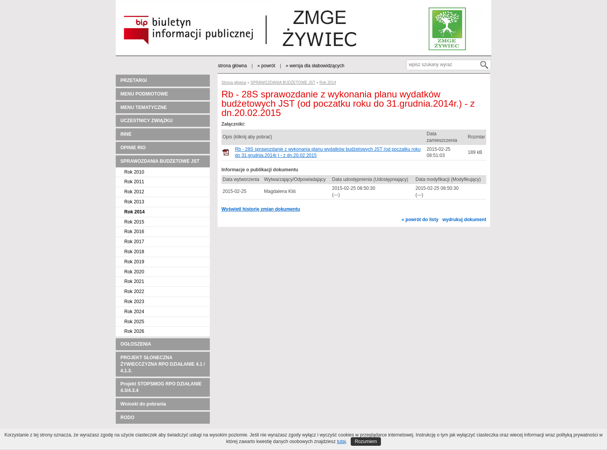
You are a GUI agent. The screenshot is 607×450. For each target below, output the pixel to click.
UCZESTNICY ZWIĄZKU (146, 120)
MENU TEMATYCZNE (143, 107)
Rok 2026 (134, 331)
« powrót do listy (419, 219)
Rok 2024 (134, 311)
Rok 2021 (134, 281)
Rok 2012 (134, 191)
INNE (126, 134)
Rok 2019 (134, 261)
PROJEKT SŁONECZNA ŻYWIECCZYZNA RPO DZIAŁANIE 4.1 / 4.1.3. (162, 364)
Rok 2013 (134, 202)
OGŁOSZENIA (135, 344)
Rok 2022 (134, 291)
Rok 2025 (134, 321)
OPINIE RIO (133, 147)
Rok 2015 (134, 222)
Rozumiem (366, 441)
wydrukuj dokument (464, 219)
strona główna (232, 65)
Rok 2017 (134, 241)
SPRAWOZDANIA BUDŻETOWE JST (159, 161)
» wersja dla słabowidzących (315, 65)
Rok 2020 (134, 271)
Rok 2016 (134, 231)
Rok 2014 (134, 212)
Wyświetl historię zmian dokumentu (260, 209)
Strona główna (233, 82)
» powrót (266, 65)
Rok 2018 (134, 251)
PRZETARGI (133, 80)
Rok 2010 (134, 172)
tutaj (341, 441)
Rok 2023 (134, 301)
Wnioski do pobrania (143, 404)
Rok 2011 (134, 181)
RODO (127, 417)
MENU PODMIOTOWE (144, 94)
